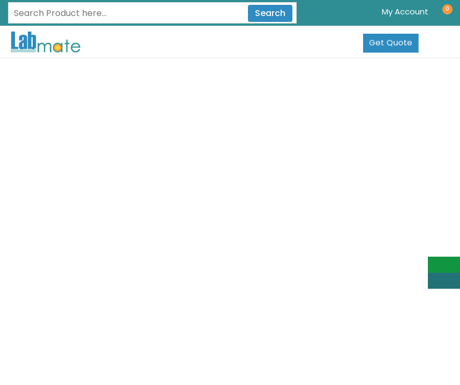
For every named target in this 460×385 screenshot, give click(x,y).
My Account (405, 11)
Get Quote (390, 42)
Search (270, 13)
